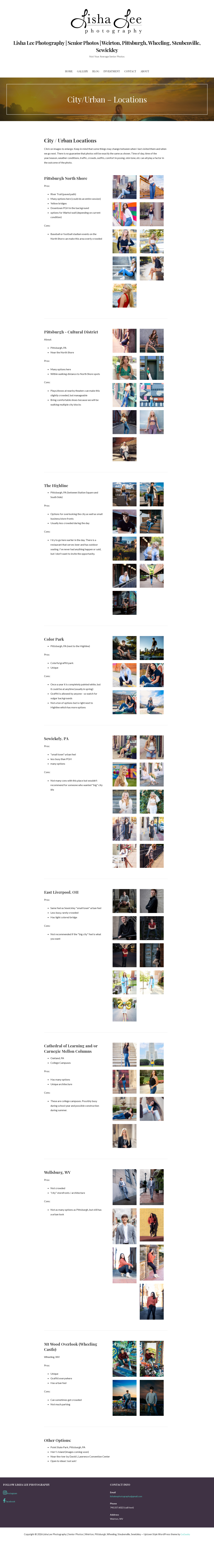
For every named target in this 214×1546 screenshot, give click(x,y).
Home (69, 71)
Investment (111, 71)
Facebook (9, 1500)
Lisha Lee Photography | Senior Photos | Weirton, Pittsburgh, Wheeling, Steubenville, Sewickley (106, 46)
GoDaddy (185, 1534)
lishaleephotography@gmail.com (126, 1496)
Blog (95, 71)
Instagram (10, 1492)
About (145, 71)
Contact (130, 71)
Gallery (82, 71)
